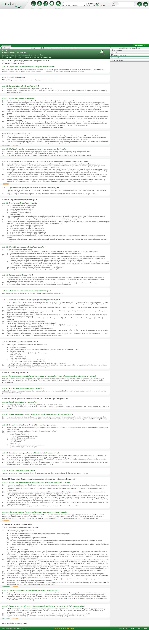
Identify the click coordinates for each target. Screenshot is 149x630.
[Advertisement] (74, 26)
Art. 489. (31, 453)
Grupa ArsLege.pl (22, 628)
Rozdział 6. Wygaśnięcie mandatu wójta (17, 524)
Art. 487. (37, 414)
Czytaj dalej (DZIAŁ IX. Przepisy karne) (14, 623)
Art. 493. (43, 606)
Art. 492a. (30, 590)
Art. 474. (16, 133)
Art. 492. (19, 527)
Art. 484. (48, 376)
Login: (113, 3)
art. (51, 69)
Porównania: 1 (6, 145)
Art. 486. (20, 402)
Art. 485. (22, 388)
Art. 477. (29, 187)
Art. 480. (17, 275)
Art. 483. (19, 341)
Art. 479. (23, 247)
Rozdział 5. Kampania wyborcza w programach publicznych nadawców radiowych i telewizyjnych (38, 479)
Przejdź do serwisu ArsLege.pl (63, 628)
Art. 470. (27, 67)
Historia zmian (116, 50)
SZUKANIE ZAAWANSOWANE (58, 8)
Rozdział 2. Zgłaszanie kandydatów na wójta (18, 200)
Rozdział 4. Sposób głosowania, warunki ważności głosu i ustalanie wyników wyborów (34, 399)
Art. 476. (44, 161)
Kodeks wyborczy (8, 51)
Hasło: (113, 5)
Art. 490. (18, 470)
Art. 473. (18, 98)
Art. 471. (14, 77)
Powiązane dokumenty (118, 55)
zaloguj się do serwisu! (95, 5)
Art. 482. (30, 299)
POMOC (127, 628)
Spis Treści (115, 52)
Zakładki (115, 57)
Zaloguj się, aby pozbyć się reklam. (129, 48)
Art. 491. (35, 482)
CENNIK (52, 7)
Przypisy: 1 (14, 145)
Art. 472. (20, 86)
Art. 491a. (34, 512)
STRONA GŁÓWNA (33, 8)
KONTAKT (134, 628)
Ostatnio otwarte (117, 60)
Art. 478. (20, 203)
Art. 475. (35, 149)
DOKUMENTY (46, 7)
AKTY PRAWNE (40, 8)
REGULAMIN (142, 628)
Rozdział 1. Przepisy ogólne (12, 63)
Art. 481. (26, 291)
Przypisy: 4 (14, 586)
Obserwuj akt (102, 52)
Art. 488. (29, 425)
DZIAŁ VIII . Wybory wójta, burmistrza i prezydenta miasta (33, 57)
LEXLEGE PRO (74, 48)
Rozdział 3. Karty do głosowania (14, 373)
